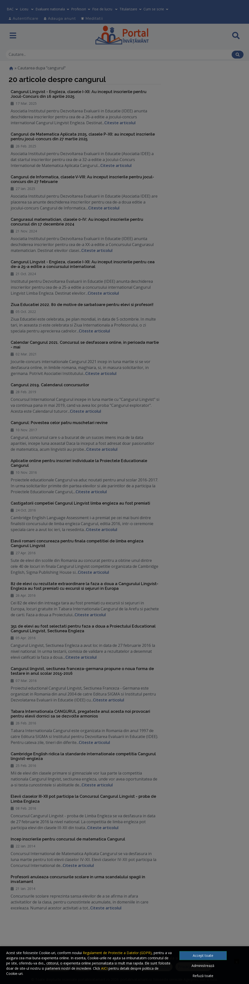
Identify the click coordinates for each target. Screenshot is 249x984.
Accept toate (203, 955)
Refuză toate (203, 975)
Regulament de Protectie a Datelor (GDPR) (117, 952)
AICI (104, 968)
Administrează (203, 965)
